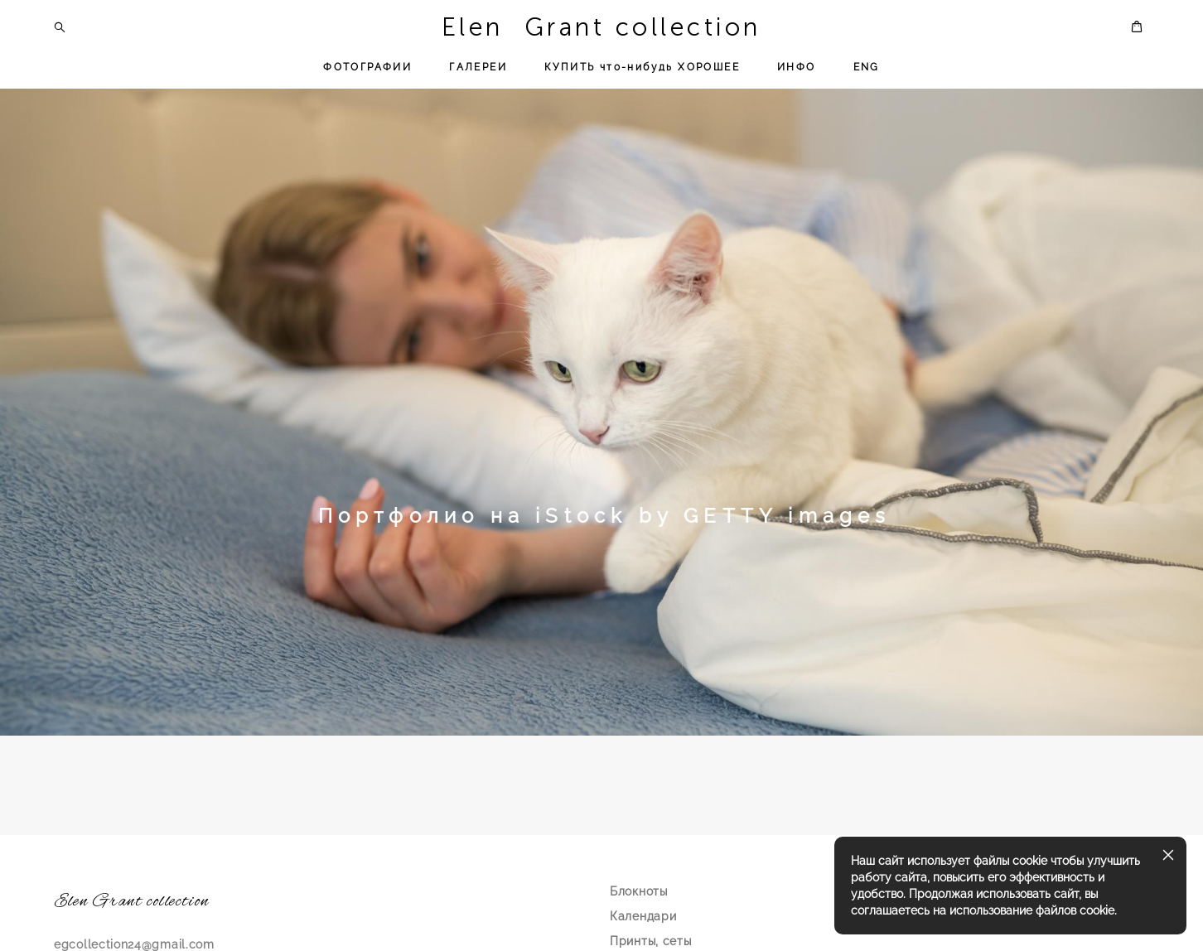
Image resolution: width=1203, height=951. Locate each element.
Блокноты (639, 891)
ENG (866, 67)
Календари (643, 916)
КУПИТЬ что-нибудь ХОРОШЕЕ (642, 67)
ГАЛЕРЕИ (478, 67)
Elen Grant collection (601, 27)
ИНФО (796, 67)
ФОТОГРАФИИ (367, 67)
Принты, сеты (650, 941)
